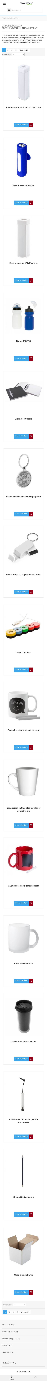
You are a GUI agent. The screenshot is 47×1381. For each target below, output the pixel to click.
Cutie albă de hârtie (23, 1275)
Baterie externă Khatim (23, 185)
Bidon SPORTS (23, 341)
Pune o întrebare (21, 125)
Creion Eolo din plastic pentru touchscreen (23, 1120)
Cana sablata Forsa (23, 964)
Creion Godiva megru (23, 1197)
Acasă (4, 18)
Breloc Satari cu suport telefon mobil (23, 574)
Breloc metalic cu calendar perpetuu (23, 497)
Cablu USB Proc (23, 652)
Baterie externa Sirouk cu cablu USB (23, 107)
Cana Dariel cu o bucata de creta (23, 886)
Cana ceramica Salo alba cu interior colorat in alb (23, 809)
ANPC (21, 1372)
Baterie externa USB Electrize (23, 263)
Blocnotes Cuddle (23, 419)
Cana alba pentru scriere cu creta (23, 730)
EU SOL (27, 1372)
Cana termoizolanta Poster (23, 1041)
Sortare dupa (6, 55)
